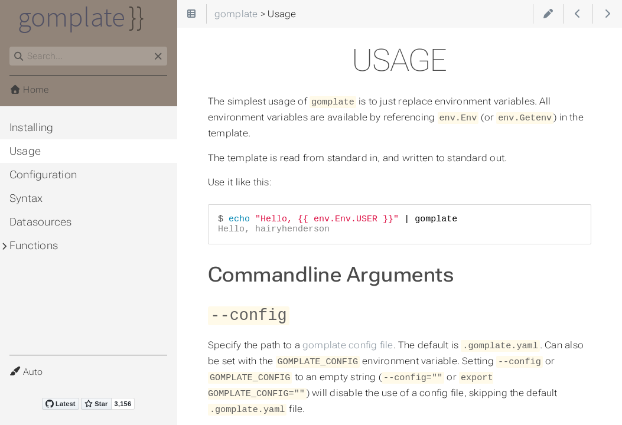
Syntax (26, 198)
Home (28, 89)
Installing (31, 127)
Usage (25, 151)
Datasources (40, 222)
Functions (33, 245)
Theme (23, 364)
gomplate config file (347, 342)
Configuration (43, 175)
